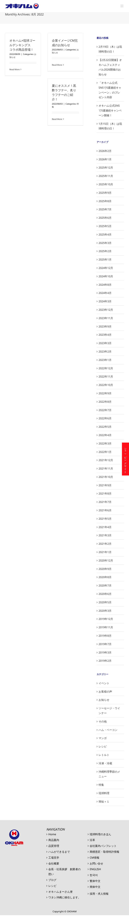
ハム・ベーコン (108, 730)
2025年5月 (105, 226)
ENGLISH (95, 869)
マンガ (103, 738)
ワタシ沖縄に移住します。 (64, 897)
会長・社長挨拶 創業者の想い (64, 871)
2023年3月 (105, 343)
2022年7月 (105, 410)
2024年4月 (105, 293)
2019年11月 (106, 627)
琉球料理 (104, 793)
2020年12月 (106, 560)
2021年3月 (105, 535)
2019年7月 (105, 644)
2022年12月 (106, 368)
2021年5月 (105, 519)
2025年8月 (105, 201)
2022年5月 (105, 427)
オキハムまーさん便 (60, 891)
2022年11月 (106, 376)
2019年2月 (105, 661)
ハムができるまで (59, 852)
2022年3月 (105, 443)
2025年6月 (105, 218)
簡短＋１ (104, 801)
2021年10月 (106, 477)
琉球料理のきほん (100, 834)
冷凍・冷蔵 (105, 763)
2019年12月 (106, 619)
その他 (103, 721)
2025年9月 (105, 193)
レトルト (104, 755)
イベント (104, 683)
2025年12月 (106, 167)
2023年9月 (105, 326)
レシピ (103, 746)
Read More (14, 69)
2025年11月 (106, 176)
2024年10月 (106, 276)
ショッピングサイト (125, 459)
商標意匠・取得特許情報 (104, 852)
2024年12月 (106, 268)
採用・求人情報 (99, 894)
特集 (101, 785)
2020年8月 (105, 577)
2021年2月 (105, 544)
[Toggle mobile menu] (122, 6)
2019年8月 (105, 636)
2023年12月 (106, 310)
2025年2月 (105, 251)
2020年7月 (105, 585)
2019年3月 (105, 652)
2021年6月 (105, 510)
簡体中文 (95, 887)
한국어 (94, 875)
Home (52, 834)
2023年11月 (106, 318)
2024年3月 (105, 301)
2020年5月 (105, 602)
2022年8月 (105, 402)
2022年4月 (105, 435)
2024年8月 (105, 285)
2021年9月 (105, 485)
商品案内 (53, 840)
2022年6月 (105, 418)
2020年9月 (105, 569)
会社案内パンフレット (103, 846)
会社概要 (53, 863)
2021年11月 (106, 468)
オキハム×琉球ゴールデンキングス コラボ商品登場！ (22, 45)
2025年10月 (106, 184)
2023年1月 (105, 360)
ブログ (52, 880)
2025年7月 (105, 209)
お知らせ (104, 700)
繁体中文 (95, 881)
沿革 (92, 840)
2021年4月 (105, 527)
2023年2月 (105, 351)
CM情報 (94, 857)
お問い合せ (96, 863)
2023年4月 (105, 335)
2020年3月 (105, 611)
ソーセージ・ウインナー (109, 710)
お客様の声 (105, 691)
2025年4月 (105, 234)
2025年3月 (105, 243)
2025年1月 (105, 259)
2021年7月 (105, 502)
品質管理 (53, 846)
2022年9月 (105, 393)
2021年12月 (106, 460)
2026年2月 (105, 151)
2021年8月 (105, 493)
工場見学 (53, 857)
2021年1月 (105, 552)
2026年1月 (105, 159)
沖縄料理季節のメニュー (109, 774)
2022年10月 (106, 385)
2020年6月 (105, 594)
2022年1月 (105, 452)
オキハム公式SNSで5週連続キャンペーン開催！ (110, 110)
